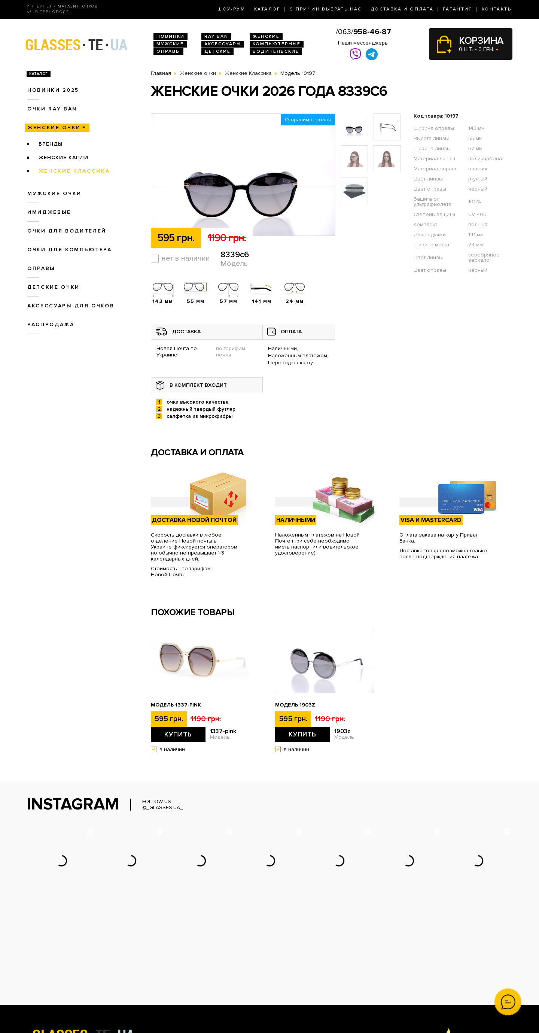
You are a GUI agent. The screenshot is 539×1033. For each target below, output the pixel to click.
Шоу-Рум (231, 9)
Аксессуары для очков (70, 306)
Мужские (170, 44)
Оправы (168, 51)
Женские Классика (74, 171)
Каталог (267, 9)
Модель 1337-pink (176, 705)
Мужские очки (54, 193)
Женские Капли (63, 157)
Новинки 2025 (53, 90)
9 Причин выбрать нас (326, 9)
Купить (178, 734)
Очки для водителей (66, 231)
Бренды (51, 144)
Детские (217, 51)
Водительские (276, 51)
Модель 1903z (295, 705)
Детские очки (53, 287)
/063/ (363, 31)
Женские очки (54, 127)
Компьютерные (277, 44)
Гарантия (458, 9)
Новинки (170, 36)
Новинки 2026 (169, 959)
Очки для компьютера (69, 249)
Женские (266, 36)
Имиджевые (49, 212)
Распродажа (50, 324)
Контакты (497, 9)
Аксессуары (222, 44)
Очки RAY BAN (52, 109)
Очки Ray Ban (168, 967)
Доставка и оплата (402, 9)
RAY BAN (216, 36)
